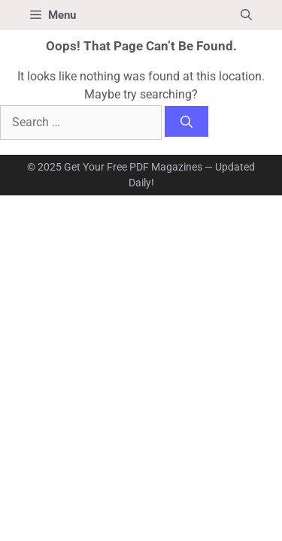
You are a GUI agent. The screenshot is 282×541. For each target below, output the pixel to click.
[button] (246, 15)
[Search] (186, 121)
